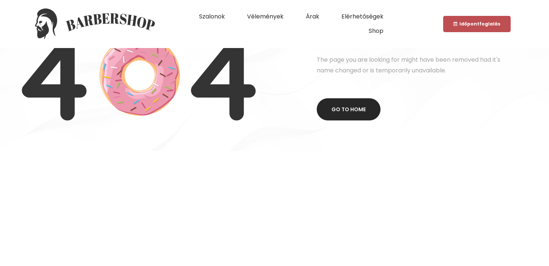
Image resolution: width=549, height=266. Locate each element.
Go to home (348, 109)
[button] (477, 24)
